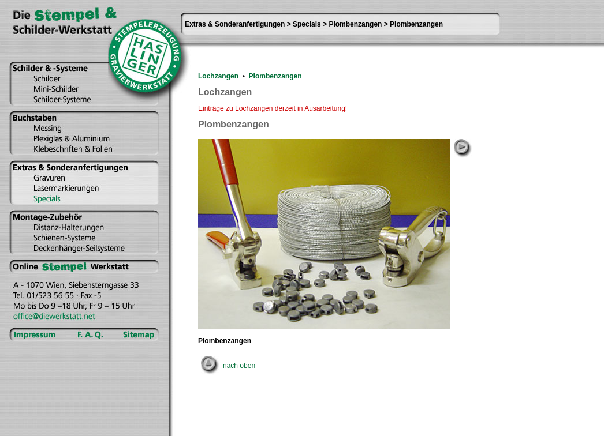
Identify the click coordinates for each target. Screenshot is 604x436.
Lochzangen (218, 76)
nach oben (239, 366)
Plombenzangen (275, 76)
